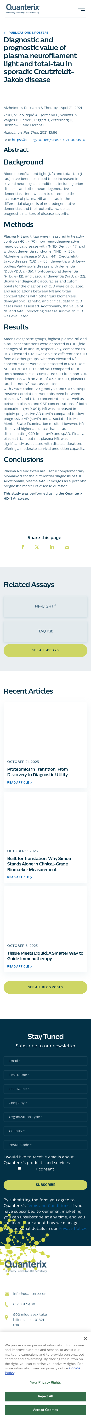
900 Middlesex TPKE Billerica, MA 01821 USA (30, 1320)
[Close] (85, 1338)
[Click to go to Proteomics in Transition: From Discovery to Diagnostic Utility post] (45, 729)
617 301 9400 (24, 1304)
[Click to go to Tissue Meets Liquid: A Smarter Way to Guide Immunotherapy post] (45, 913)
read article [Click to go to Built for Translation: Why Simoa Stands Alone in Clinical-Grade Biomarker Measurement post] (19, 877)
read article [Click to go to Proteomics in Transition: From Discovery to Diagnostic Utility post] (19, 782)
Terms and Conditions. (48, 1206)
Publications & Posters (26, 33)
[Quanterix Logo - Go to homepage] (23, 9)
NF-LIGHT (45, 606)
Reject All (45, 1396)
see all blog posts (45, 987)
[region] (45, 1375)
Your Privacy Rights (45, 1382)
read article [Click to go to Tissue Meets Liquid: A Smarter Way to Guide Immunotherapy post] (19, 966)
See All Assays (45, 650)
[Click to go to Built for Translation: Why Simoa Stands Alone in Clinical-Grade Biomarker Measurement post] (45, 818)
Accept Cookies (45, 1410)
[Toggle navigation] (81, 9)
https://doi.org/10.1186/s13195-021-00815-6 (48, 140)
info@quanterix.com (30, 1294)
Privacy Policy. (73, 1229)
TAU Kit (45, 632)
